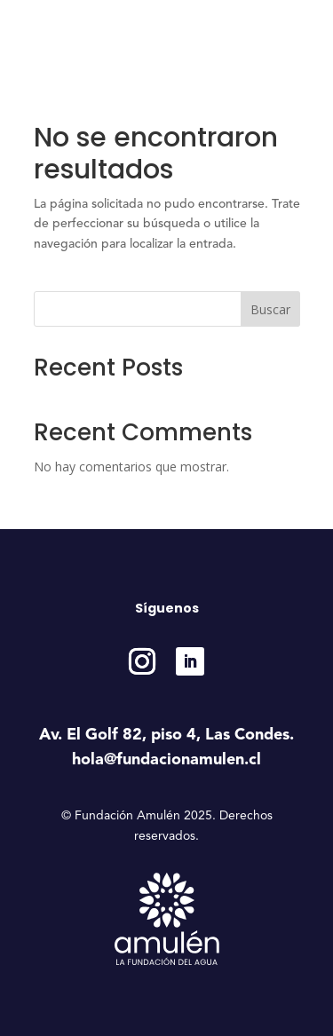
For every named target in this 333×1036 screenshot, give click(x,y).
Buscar (270, 309)
